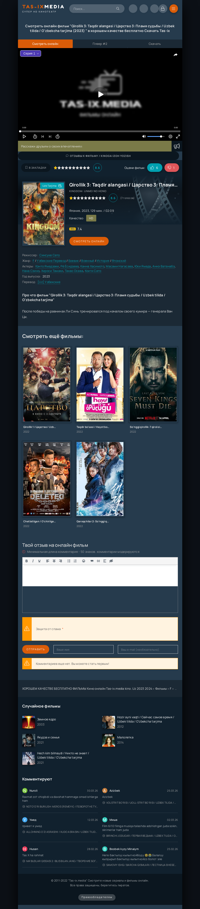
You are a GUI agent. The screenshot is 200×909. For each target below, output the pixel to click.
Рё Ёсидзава (70, 266)
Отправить (36, 649)
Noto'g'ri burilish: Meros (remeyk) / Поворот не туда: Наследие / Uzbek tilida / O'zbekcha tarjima (60, 806)
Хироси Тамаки (52, 271)
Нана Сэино (31, 271)
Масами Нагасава (119, 266)
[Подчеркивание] (39, 561)
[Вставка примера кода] (98, 561)
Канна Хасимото (92, 266)
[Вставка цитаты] (92, 561)
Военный (87, 261)
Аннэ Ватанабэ (164, 266)
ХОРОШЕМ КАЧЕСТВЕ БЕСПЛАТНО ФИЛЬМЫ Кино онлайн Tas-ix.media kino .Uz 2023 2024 (87, 688)
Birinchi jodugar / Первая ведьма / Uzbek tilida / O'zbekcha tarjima (140, 836)
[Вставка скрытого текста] (111, 561)
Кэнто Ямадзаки (47, 266)
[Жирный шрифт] (26, 561)
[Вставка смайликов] (83, 561)
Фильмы (161, 688)
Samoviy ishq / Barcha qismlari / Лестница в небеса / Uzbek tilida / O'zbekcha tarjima (140, 865)
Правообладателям (96, 897)
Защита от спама (48, 629)
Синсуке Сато (49, 255)
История (103, 261)
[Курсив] (33, 561)
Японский (119, 261)
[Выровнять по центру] (54, 561)
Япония (74, 211)
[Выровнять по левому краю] (47, 561)
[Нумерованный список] (75, 561)
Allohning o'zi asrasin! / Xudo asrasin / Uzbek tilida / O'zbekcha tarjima (60, 832)
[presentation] (111, 629)
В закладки (35, 168)
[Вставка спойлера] (105, 561)
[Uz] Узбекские (49, 282)
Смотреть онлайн (89, 241)
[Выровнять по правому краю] (60, 561)
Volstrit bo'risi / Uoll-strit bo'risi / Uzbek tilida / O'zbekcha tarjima (140, 802)
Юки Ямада (143, 266)
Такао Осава (74, 271)
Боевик (73, 261)
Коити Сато (93, 271)
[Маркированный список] (69, 561)
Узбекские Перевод (51, 261)
